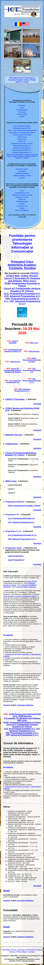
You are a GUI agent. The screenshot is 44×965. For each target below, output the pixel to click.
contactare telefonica (25, 705)
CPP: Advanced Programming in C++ (24, 302)
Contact (25, 82)
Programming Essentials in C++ (22, 150)
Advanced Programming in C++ (22, 152)
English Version (23, 80)
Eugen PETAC (31, 581)
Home (20, 78)
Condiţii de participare (22, 173)
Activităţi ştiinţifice (22, 110)
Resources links (22, 114)
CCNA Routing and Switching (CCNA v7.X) (13, 350)
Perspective (22, 171)
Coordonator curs (22, 206)
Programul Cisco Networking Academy (22, 263)
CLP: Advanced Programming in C (22, 296)
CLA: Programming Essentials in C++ (22, 535)
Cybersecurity (22, 139)
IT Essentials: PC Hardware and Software (22, 132)
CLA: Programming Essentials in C (22, 293)
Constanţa (15, 268)
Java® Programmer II (16, 560)
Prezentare (22, 105)
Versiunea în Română (26, 950)
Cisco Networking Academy (22, 126)
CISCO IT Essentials (13, 342)
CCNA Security (22, 137)
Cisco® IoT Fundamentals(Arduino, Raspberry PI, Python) (21, 454)
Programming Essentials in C (22, 146)
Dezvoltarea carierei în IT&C (22, 128)
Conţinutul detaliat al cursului (22, 175)
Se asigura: (8, 635)
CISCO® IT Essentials (15, 399)
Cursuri (22, 108)
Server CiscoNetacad (22, 210)
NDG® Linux (10, 481)
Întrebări (22, 208)
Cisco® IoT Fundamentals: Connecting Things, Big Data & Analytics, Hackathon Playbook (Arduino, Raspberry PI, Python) (22, 156)
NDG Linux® (29, 281)
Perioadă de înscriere (22, 197)
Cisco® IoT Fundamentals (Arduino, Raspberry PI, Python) (22, 289)
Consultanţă (22, 112)
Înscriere (22, 204)
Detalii (6, 890)
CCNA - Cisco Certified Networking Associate (22, 130)
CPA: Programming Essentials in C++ (32, 380)
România (30, 268)
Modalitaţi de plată (22, 201)
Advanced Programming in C (22, 148)
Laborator (22, 178)
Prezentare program (22, 169)
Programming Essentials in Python (22, 143)
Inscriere (37, 404)
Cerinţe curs (22, 199)
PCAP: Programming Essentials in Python (22, 284)
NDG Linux (22, 141)
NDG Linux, (22, 720)
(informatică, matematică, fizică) (22, 195)
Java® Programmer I (16, 556)
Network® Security (13, 435)
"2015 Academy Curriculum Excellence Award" (20, 596)
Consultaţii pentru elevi (22, 193)
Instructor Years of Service (26, 587)
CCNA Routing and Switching (22, 135)
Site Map (13, 78)
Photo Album (22, 952)
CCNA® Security (29, 276)
